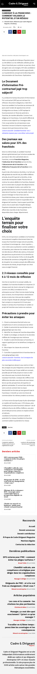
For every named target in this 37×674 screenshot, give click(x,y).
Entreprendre (6, 10)
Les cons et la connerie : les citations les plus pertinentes (21, 603)
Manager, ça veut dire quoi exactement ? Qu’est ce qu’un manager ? (21, 614)
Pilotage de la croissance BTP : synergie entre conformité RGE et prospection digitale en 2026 (13, 494)
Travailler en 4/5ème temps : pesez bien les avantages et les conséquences (20, 627)
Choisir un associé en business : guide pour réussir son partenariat (13, 505)
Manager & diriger (20, 579)
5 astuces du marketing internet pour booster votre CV (28, 444)
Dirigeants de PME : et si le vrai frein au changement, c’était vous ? (14, 481)
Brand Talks (22, 563)
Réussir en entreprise (19, 589)
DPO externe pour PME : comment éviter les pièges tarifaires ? (14, 459)
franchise (10, 427)
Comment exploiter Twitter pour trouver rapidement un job (8, 444)
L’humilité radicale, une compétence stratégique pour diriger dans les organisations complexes (14, 470)
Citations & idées (20, 607)
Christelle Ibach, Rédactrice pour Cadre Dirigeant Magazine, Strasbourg (18, 22)
